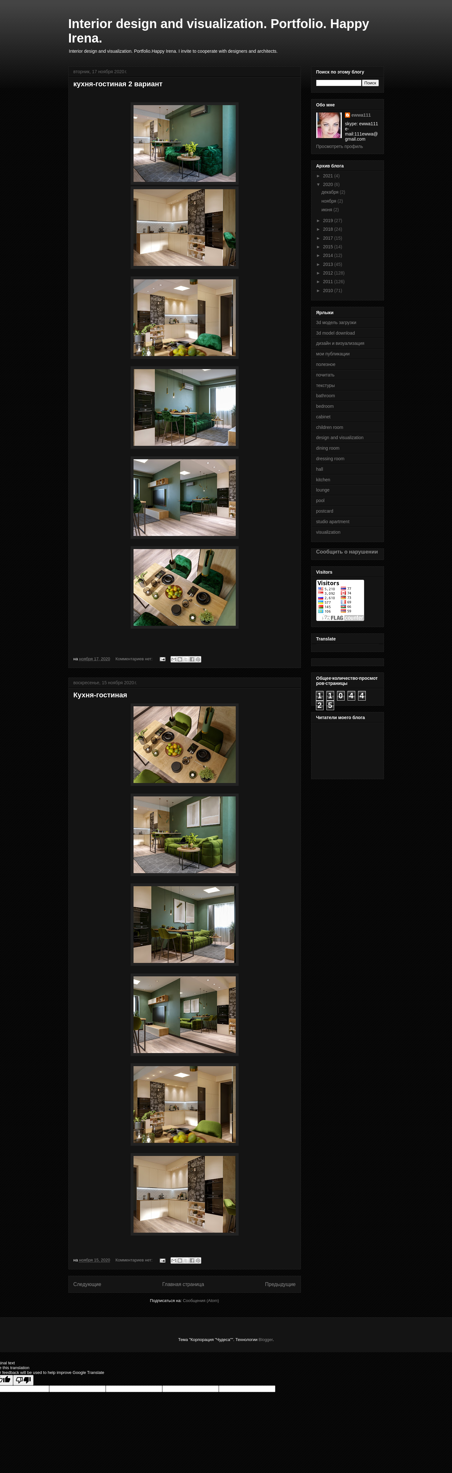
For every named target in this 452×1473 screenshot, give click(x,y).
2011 (328, 281)
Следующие (87, 1284)
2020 (328, 184)
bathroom (325, 395)
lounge (323, 489)
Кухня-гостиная (100, 695)
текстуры (325, 385)
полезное (325, 364)
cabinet (323, 416)
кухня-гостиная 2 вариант (118, 84)
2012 (328, 272)
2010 (328, 290)
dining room (328, 448)
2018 (328, 229)
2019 (328, 220)
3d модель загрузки (336, 322)
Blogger (266, 1339)
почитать (325, 374)
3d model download (335, 333)
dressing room (330, 458)
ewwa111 (361, 115)
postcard (324, 511)
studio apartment (332, 521)
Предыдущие (280, 1284)
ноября (329, 201)
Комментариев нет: (134, 658)
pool (320, 500)
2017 (328, 238)
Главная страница (183, 1284)
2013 (328, 264)
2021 (328, 175)
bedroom (325, 406)
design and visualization (340, 437)
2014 (328, 255)
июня (327, 209)
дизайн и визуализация (340, 343)
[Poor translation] (23, 1380)
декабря (330, 192)
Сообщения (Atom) (201, 1300)
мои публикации (333, 353)
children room (329, 427)
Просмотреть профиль (339, 146)
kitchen (323, 479)
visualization (328, 532)
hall (319, 469)
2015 (328, 246)
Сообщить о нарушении (347, 551)
